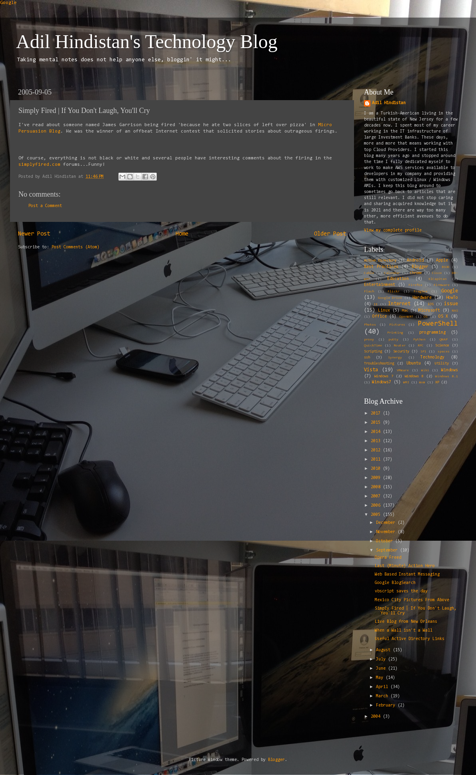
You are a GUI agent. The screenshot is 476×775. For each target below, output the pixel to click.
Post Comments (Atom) (76, 247)
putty (393, 339)
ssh (367, 358)
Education (398, 279)
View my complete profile (393, 230)
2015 (377, 423)
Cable (369, 273)
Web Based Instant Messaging (407, 574)
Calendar (392, 273)
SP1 (423, 351)
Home (182, 234)
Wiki (425, 370)
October (385, 541)
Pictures (397, 324)
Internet (399, 303)
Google (8, 2)
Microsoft (429, 310)
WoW (422, 382)
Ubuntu (413, 363)
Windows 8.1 (446, 376)
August (384, 650)
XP (437, 382)
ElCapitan (437, 279)
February (387, 705)
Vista (371, 369)
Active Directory (380, 261)
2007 (377, 496)
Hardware (422, 298)
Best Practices (381, 267)
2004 (377, 717)
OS (426, 316)
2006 (377, 505)
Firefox (415, 285)
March (383, 696)
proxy (369, 339)
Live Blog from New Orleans (406, 622)
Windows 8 (414, 376)
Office (379, 316)
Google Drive (390, 298)
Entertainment (379, 285)
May (381, 678)
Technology (432, 357)
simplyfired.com (39, 164)
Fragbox (421, 291)
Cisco (437, 273)
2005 (377, 515)
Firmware (442, 285)
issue (451, 303)
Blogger (420, 267)
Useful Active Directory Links (409, 639)
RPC (421, 345)
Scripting (373, 352)
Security (401, 352)
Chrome (416, 273)
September (388, 550)
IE (376, 304)
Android (415, 260)
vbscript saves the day (401, 591)
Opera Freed (388, 558)
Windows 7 (383, 376)
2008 (377, 487)
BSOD (446, 267)
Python (419, 339)
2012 (377, 450)
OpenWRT (406, 316)
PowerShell (438, 323)
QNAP (444, 339)
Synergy (395, 357)
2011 (377, 459)
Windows (449, 370)
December (387, 523)
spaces (444, 351)
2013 (377, 441)
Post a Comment (45, 206)
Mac (405, 311)
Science (442, 346)
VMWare (403, 370)
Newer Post (34, 234)
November (387, 532)
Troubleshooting (379, 364)
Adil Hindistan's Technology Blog (147, 41)
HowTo (452, 298)
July (382, 659)
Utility (442, 364)
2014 (377, 432)
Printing (395, 332)
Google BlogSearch (395, 583)
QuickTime (373, 345)
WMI (406, 382)
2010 (377, 469)
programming (432, 332)
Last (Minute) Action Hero (405, 566)
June (382, 668)
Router (400, 345)
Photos (370, 324)
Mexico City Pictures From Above (412, 600)
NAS (455, 310)
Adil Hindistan (389, 103)
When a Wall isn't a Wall (403, 630)
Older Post (330, 234)
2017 (377, 413)
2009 (377, 478)
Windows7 (381, 382)
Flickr (394, 291)
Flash (369, 291)
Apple (442, 260)
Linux (384, 310)
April (383, 687)
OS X (443, 316)
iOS (431, 304)
